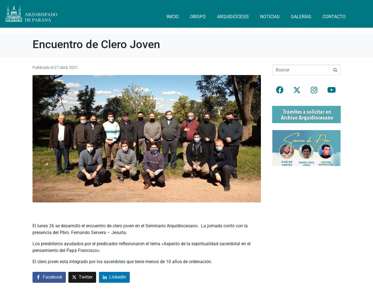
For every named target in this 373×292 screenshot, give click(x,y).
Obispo (198, 16)
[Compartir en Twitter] (82, 277)
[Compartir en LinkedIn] (114, 277)
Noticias (270, 16)
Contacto (334, 16)
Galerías (301, 16)
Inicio (172, 16)
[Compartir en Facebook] (49, 277)
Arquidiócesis (233, 16)
